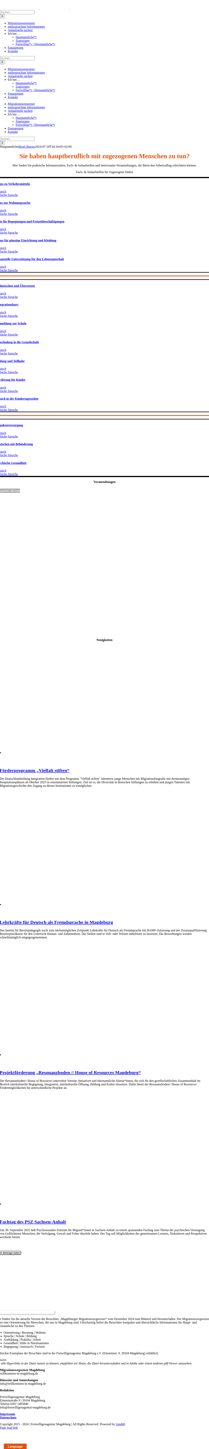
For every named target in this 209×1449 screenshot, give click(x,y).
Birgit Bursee (26, 146)
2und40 (120, 1424)
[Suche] (2, 16)
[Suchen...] (17, 12)
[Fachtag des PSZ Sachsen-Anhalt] (76, 1204)
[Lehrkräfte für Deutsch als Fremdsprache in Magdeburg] (76, 904)
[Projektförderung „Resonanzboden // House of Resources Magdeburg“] (76, 1054)
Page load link (9, 1427)
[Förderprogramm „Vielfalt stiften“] (79, 752)
